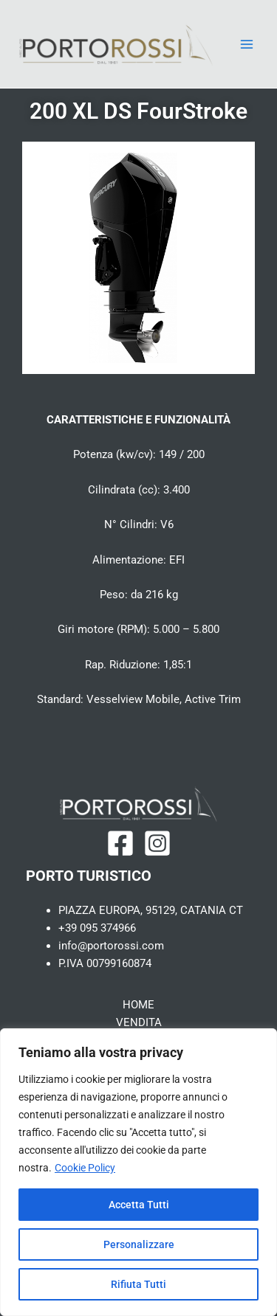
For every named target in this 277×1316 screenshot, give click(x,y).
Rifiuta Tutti (138, 1284)
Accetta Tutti (139, 1205)
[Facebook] (120, 843)
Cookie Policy (85, 1168)
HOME (138, 1004)
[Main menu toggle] (246, 44)
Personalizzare (138, 1244)
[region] (138, 1172)
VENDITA (139, 1022)
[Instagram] (157, 843)
